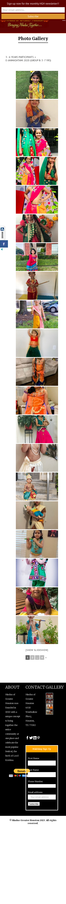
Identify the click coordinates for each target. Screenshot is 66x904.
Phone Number (35, 781)
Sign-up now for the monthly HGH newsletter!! (33, 3)
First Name (33, 758)
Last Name (33, 770)
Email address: (35, 792)
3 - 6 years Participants (20, 57)
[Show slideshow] (37, 650)
